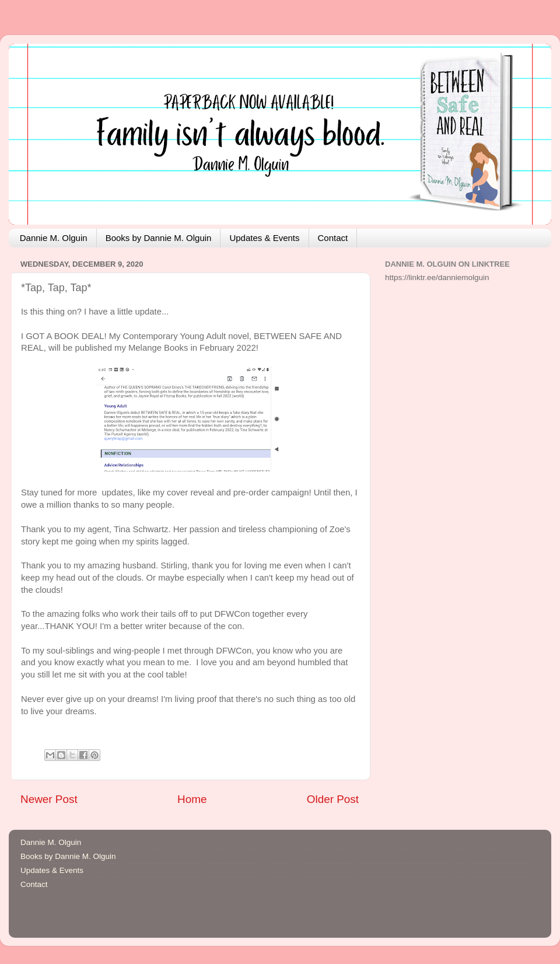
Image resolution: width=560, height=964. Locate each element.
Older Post (333, 799)
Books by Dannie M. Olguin (159, 238)
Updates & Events (264, 238)
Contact (333, 238)
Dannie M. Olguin (54, 238)
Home (191, 799)
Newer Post (49, 799)
